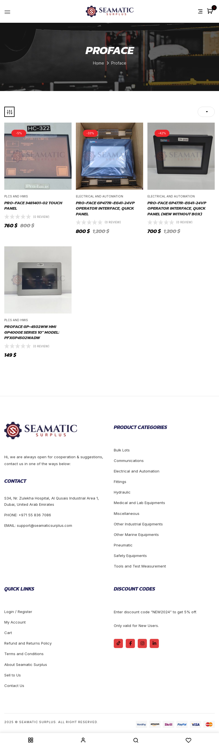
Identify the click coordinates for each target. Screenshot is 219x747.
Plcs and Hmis (16, 196)
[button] (210, 11)
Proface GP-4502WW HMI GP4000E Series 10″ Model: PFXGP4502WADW (31, 332)
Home (98, 63)
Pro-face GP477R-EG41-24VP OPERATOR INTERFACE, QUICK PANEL (105, 208)
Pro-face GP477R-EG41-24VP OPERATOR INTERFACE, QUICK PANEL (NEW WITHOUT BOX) (176, 208)
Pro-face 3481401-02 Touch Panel (33, 205)
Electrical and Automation (99, 196)
